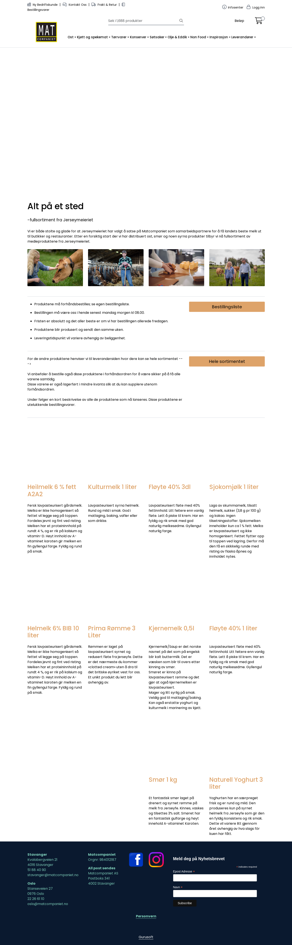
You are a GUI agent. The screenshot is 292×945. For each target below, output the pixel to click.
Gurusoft (146, 937)
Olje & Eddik (177, 37)
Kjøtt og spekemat (92, 37)
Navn (178, 887)
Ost (71, 37)
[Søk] (143, 21)
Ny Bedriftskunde (42, 5)
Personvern (146, 916)
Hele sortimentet (227, 361)
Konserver (138, 37)
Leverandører (242, 37)
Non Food (198, 37)
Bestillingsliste (227, 307)
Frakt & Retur (104, 5)
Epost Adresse (184, 872)
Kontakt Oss (75, 5)
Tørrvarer (119, 37)
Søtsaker (157, 37)
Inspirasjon (218, 37)
